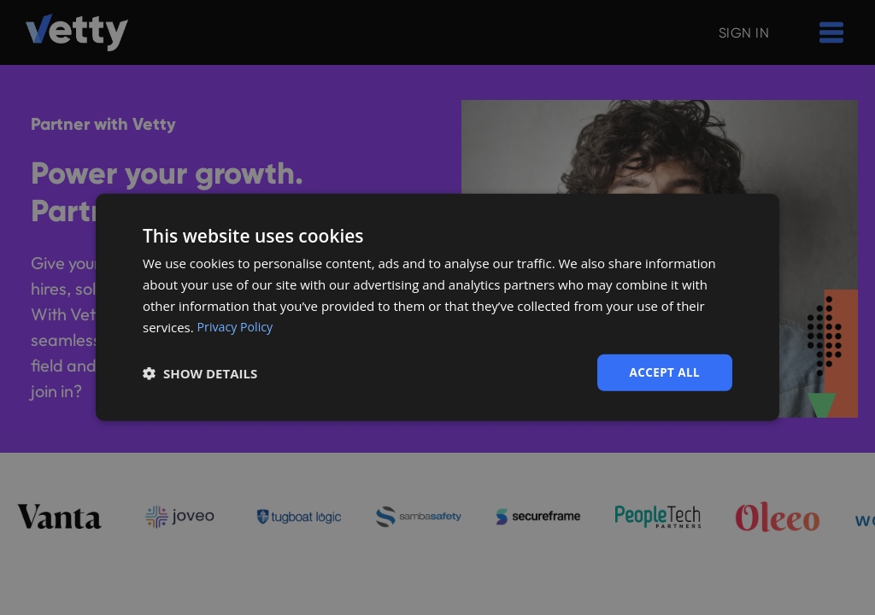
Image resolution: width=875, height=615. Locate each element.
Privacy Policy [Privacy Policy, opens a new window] (237, 326)
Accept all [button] (663, 372)
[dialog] (437, 307)
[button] (200, 373)
